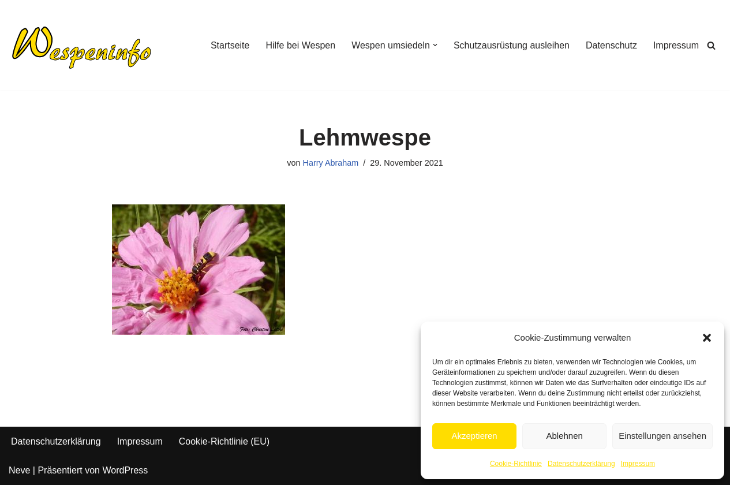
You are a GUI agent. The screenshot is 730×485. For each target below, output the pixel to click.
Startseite (230, 45)
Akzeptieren (474, 436)
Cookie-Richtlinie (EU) (224, 441)
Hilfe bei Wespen (300, 45)
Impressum (638, 464)
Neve (19, 470)
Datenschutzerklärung (581, 464)
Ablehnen (564, 436)
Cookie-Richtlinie (516, 464)
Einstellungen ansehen (662, 436)
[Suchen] (711, 45)
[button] (707, 338)
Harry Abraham (331, 162)
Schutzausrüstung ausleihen (512, 45)
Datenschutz (611, 45)
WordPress (125, 470)
